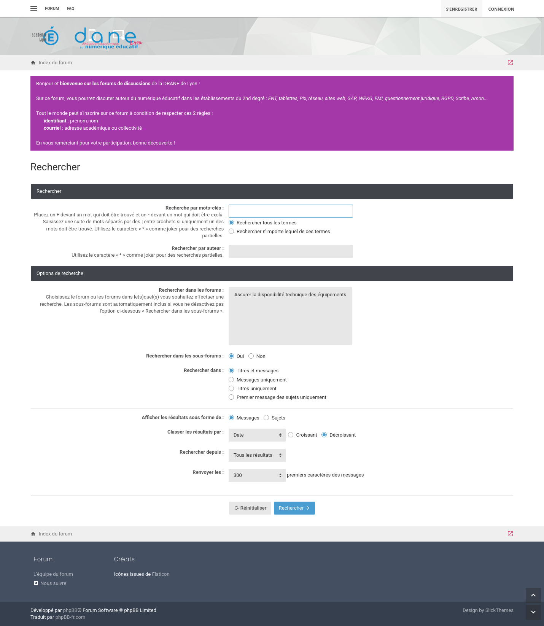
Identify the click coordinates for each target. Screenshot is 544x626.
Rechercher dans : (204, 370)
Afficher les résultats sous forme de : (183, 417)
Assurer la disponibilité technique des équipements (290, 295)
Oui (236, 356)
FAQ (71, 8)
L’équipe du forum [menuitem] (53, 574)
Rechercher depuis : (202, 452)
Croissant (302, 435)
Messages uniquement (258, 380)
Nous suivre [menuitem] (53, 583)
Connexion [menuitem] (501, 9)
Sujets (274, 418)
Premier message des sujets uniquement (277, 397)
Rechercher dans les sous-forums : (185, 356)
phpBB (70, 610)
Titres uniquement (253, 388)
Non (257, 356)
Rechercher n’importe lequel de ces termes (279, 231)
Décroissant (338, 435)
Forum (52, 8)
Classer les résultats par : (195, 432)
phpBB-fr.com (71, 617)
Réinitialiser (250, 508)
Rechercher (294, 508)
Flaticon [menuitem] (160, 574)
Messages (244, 418)
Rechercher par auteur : (198, 248)
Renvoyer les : (208, 472)
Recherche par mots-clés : (194, 208)
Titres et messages (253, 370)
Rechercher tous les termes (263, 223)
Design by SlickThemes (488, 610)
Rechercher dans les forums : (191, 290)
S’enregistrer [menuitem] (461, 9)
